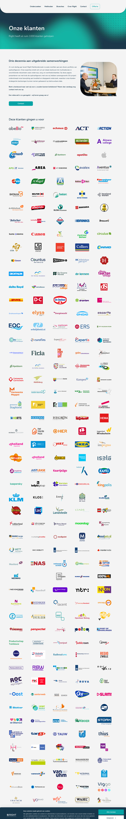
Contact (83, 6)
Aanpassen (111, 808)
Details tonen (27, 815)
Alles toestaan (111, 802)
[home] (16, 6)
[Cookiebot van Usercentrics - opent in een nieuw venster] (11, 815)
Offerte (95, 6)
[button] (35, 6)
